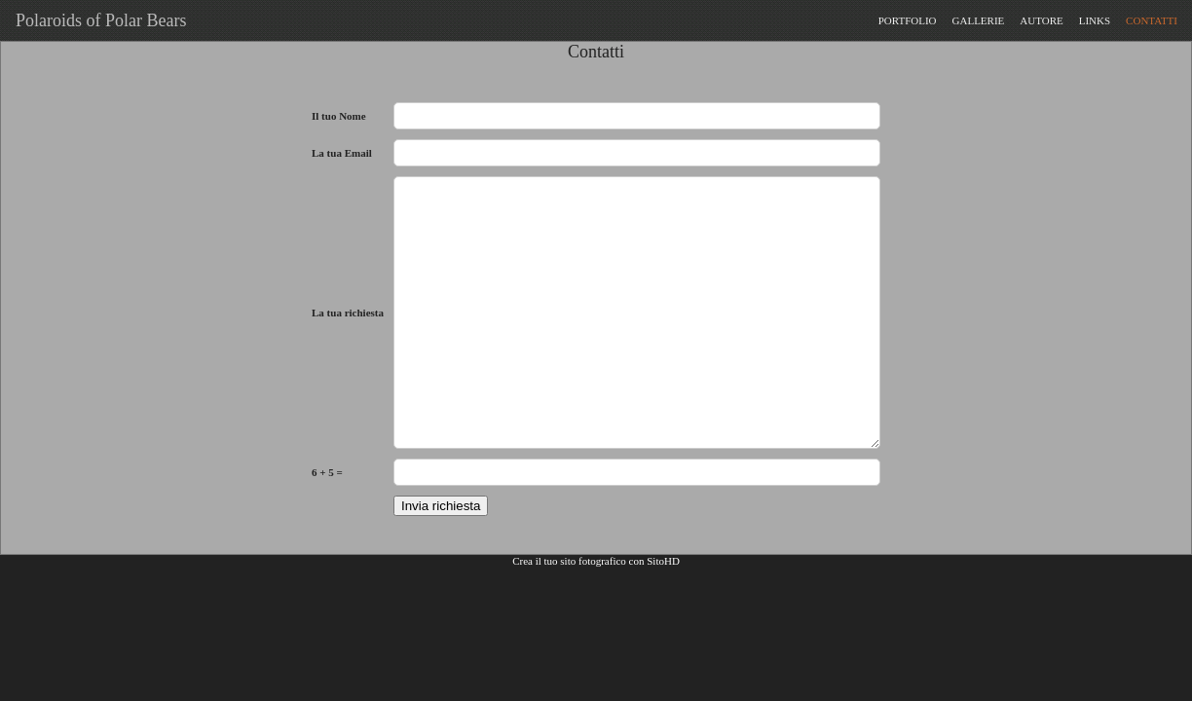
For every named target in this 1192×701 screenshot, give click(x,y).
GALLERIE (978, 20)
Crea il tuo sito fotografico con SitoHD (596, 561)
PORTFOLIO (907, 20)
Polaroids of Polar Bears (96, 20)
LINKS (1094, 20)
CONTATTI (1151, 20)
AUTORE (1041, 20)
